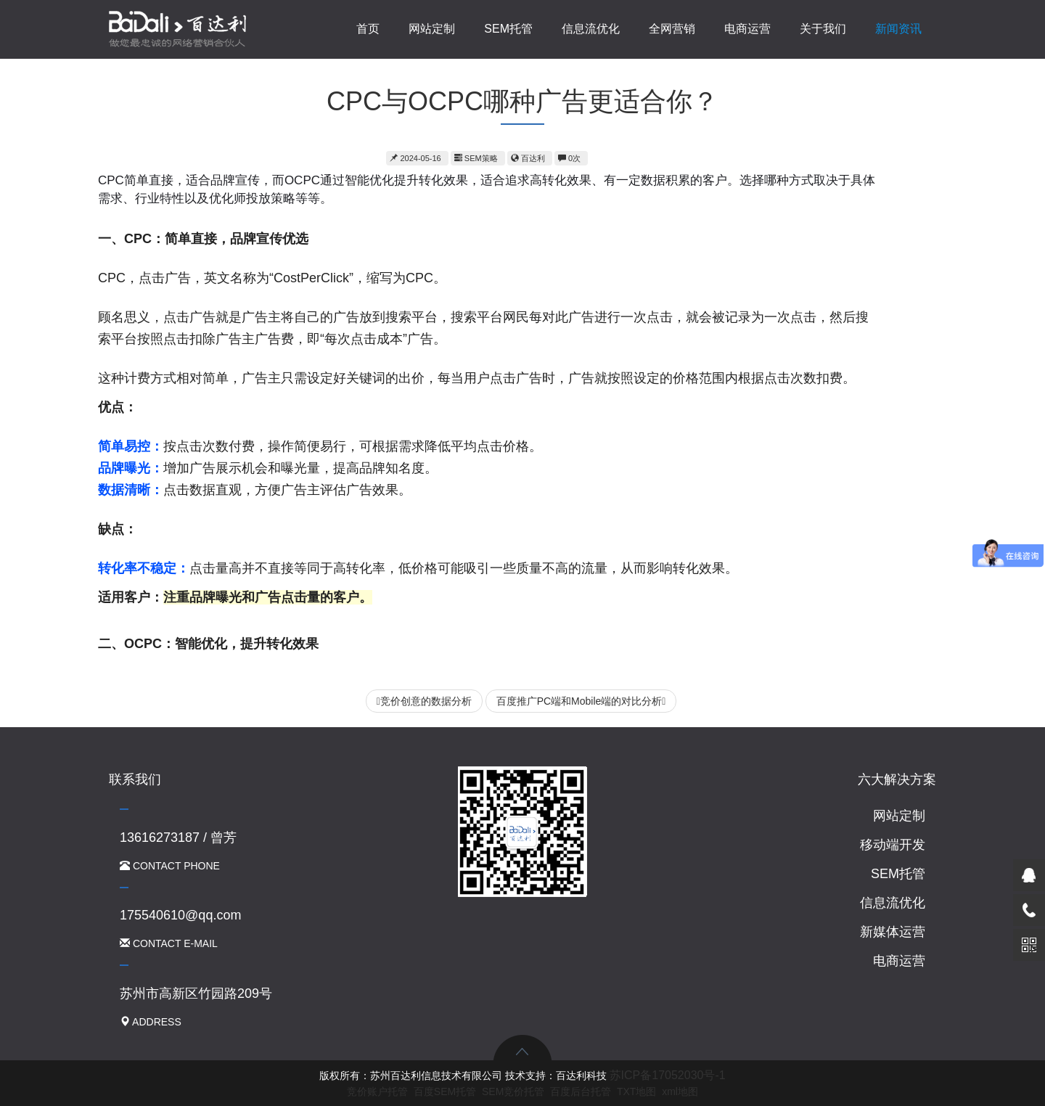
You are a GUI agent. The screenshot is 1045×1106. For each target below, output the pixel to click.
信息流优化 (591, 28)
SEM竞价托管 (513, 1091)
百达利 (528, 158)
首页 (368, 28)
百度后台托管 (580, 1091)
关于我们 (823, 28)
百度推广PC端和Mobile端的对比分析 (581, 701)
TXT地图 (636, 1091)
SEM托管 (508, 28)
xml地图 (680, 1091)
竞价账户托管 (377, 1091)
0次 (569, 158)
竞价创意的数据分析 (424, 701)
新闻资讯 (898, 28)
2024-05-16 (415, 158)
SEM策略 (476, 158)
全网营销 (672, 28)
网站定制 (432, 28)
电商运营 (747, 28)
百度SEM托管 (445, 1091)
